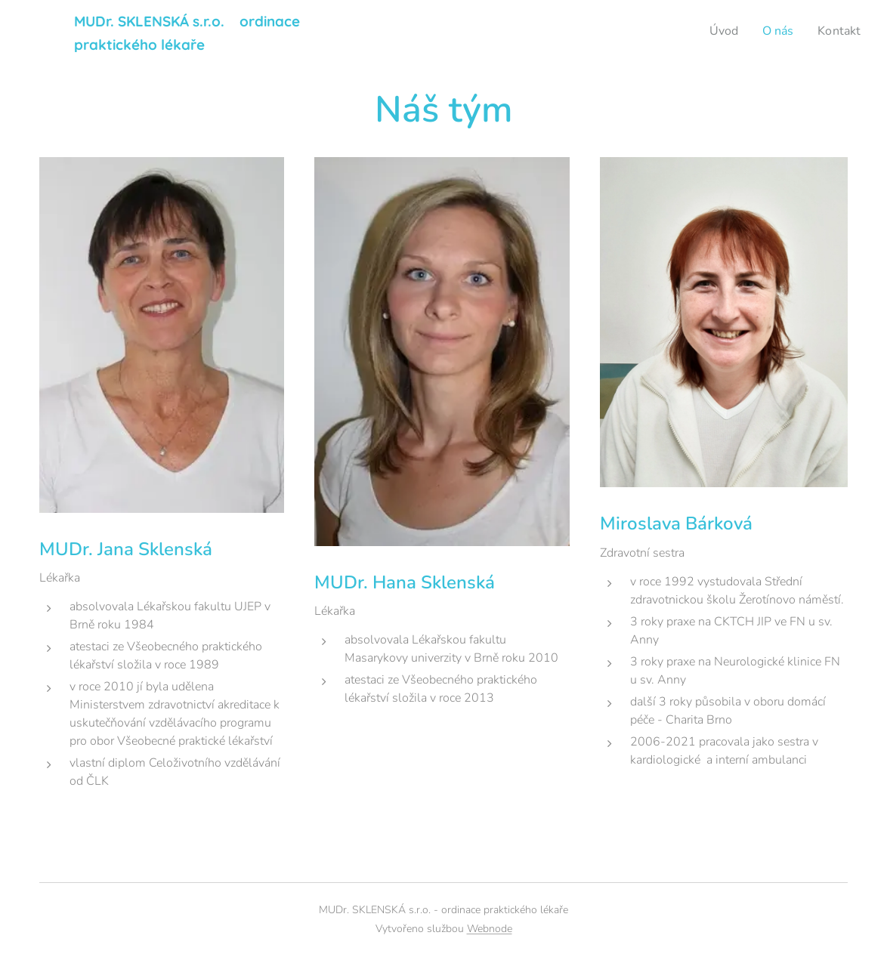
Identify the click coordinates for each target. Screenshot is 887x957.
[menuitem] (719, 31)
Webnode (489, 928)
